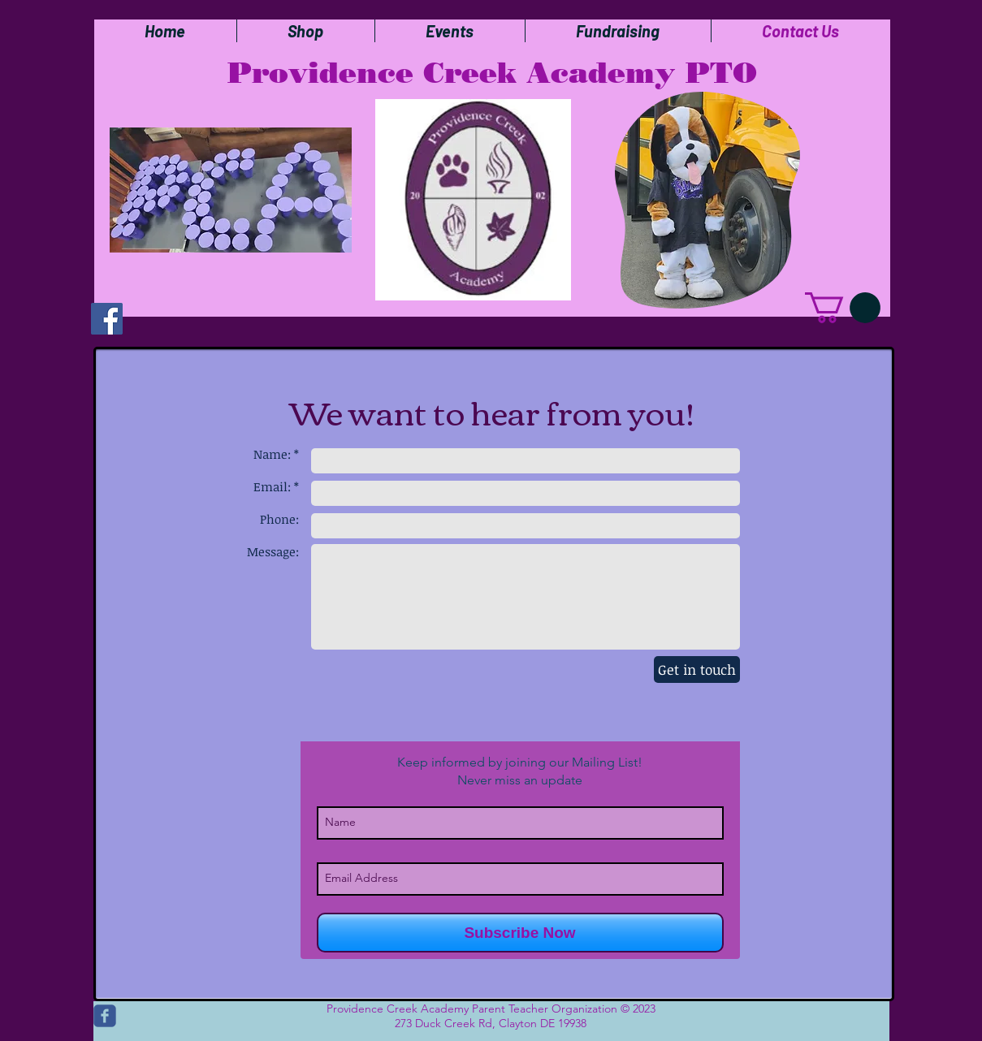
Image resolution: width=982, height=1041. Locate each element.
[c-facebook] (104, 1015)
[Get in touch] (697, 669)
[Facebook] (107, 319)
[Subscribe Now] (520, 932)
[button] (842, 307)
